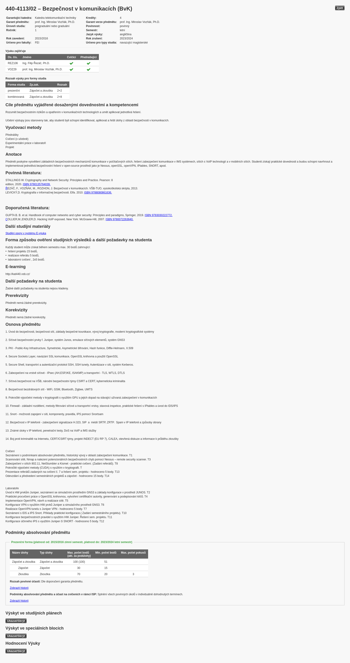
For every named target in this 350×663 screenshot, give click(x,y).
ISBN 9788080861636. (98, 192)
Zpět (340, 8)
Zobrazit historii (19, 588)
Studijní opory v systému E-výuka (25, 233)
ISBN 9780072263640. (119, 219)
